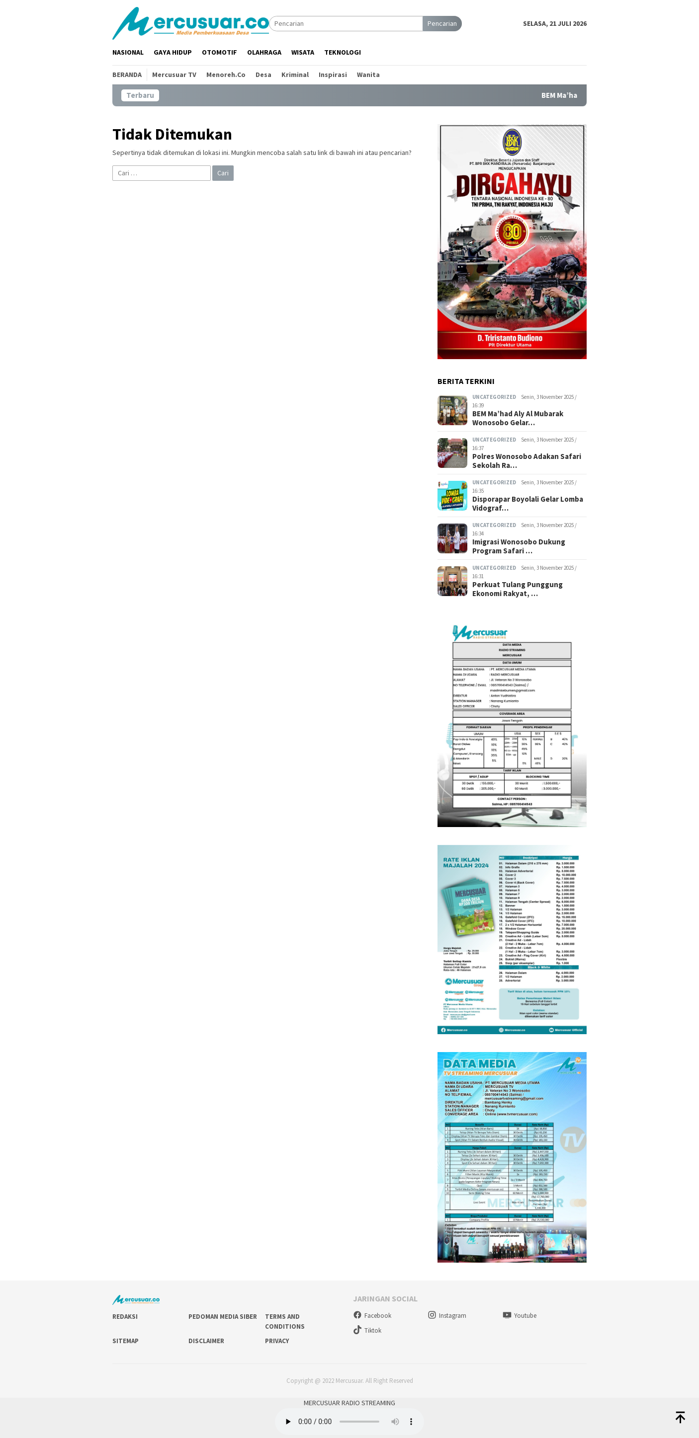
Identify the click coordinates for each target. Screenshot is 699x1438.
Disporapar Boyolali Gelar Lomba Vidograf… (527, 504)
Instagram (447, 1315)
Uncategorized (494, 396)
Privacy (277, 1341)
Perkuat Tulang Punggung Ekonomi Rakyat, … (517, 589)
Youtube (519, 1315)
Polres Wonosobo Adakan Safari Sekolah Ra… (526, 461)
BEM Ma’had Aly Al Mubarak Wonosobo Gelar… (517, 418)
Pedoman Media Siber (222, 1316)
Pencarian (442, 23)
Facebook (372, 1315)
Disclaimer (206, 1341)
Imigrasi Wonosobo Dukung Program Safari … (518, 546)
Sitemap (125, 1341)
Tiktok (367, 1330)
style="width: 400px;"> (349, 1421)
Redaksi (125, 1316)
